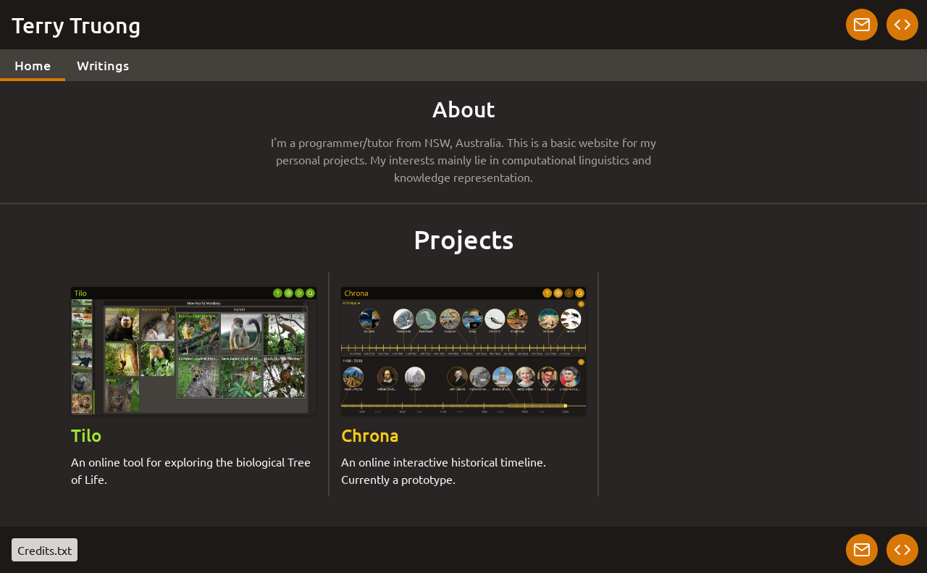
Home (32, 65)
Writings (103, 65)
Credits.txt (44, 550)
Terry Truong (76, 24)
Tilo (86, 435)
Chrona (370, 435)
